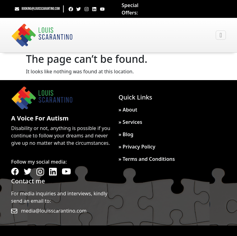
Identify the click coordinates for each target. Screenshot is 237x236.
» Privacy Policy (136, 146)
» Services (130, 122)
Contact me (28, 181)
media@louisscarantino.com (53, 210)
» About (127, 109)
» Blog (125, 134)
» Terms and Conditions (146, 159)
